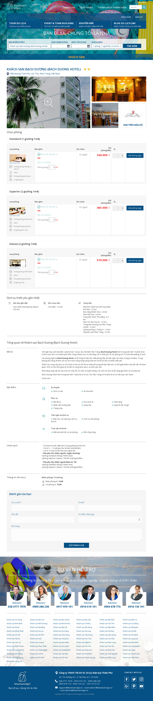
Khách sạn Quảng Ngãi (38, 650)
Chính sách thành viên (112, 7)
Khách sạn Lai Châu (107, 638)
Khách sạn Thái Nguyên (109, 654)
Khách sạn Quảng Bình (131, 646)
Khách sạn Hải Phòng (84, 635)
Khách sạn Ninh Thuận (15, 646)
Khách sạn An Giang (14, 620)
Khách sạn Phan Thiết (38, 646)
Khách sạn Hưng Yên (61, 638)
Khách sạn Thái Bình (84, 654)
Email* (81, 502)
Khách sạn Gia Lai (36, 631)
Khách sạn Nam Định (61, 642)
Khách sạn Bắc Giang (61, 620)
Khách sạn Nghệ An (84, 642)
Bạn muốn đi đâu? (17, 42)
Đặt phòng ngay (135, 155)
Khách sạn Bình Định (14, 623)
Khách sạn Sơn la (36, 654)
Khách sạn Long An (37, 642)
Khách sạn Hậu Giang (108, 635)
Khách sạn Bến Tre (130, 620)
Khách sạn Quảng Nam (15, 650)
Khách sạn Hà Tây (13, 635)
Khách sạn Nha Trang (108, 642)
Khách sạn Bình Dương (38, 623)
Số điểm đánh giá (86, 514)
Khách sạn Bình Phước (61, 623)
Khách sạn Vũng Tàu (14, 661)
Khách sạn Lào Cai (14, 642)
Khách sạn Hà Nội (129, 631)
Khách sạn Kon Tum (84, 638)
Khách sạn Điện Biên (107, 627)
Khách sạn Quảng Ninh (61, 650)
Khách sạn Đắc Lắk (60, 627)
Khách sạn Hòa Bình (130, 635)
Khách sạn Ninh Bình (131, 642)
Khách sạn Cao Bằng (130, 623)
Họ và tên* (16, 502)
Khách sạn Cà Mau (84, 623)
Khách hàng (97, 42)
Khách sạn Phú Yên (107, 646)
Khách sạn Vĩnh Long (107, 657)
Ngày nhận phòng (59, 42)
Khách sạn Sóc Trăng (14, 654)
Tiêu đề (14, 514)
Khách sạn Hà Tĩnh (37, 635)
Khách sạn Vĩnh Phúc (131, 657)
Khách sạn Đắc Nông (84, 627)
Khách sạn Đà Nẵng (37, 627)
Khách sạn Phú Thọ (84, 646)
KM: (39, 158)
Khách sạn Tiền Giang (15, 657)
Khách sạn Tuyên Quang (86, 657)
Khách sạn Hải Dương (61, 635)
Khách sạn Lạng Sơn (130, 638)
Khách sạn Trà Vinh (60, 657)
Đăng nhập (126, 17)
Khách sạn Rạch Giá (107, 650)
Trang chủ (68, 7)
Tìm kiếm (132, 46)
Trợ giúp (142, 2)
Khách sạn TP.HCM (37, 657)
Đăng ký (139, 17)
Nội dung (15, 526)
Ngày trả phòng (78, 42)
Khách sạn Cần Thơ (107, 623)
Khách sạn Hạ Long (84, 631)
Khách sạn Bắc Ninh (107, 620)
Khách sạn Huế (35, 638)
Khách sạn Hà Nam (107, 631)
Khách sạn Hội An (13, 638)
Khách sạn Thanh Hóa (131, 654)
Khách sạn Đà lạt (13, 627)
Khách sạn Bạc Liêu (84, 620)
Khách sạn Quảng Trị (84, 650)
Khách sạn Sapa (129, 650)
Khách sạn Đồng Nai (130, 627)
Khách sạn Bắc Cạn (37, 620)
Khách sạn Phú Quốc (61, 646)
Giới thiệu (87, 7)
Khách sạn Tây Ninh (60, 654)
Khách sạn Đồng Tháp (15, 631)
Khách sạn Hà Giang (61, 631)
